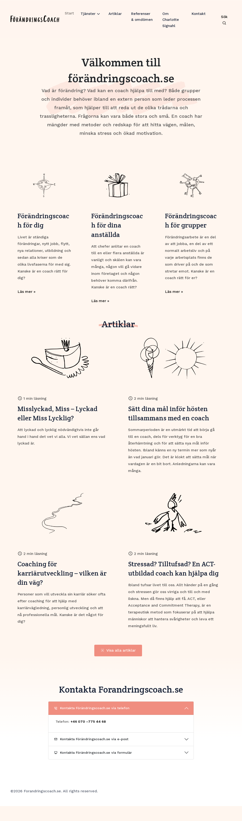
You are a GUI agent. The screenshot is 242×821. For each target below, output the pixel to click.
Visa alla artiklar (118, 665)
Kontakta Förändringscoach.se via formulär (93, 767)
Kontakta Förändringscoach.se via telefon (92, 723)
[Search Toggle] (224, 22)
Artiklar (114, 17)
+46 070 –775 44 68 (88, 736)
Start (68, 16)
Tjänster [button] (87, 17)
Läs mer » (26, 293)
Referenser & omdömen (141, 23)
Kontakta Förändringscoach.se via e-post (91, 754)
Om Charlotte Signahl (171, 23)
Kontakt (198, 17)
